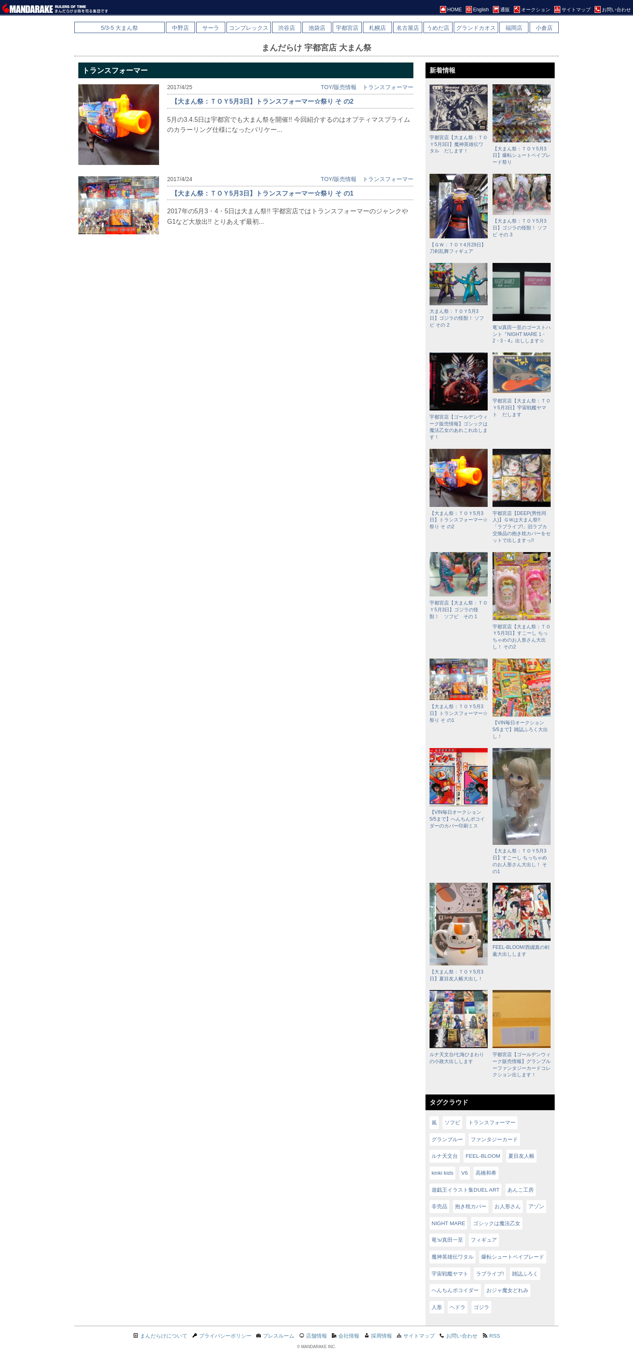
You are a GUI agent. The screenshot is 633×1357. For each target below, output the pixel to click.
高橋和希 (486, 1173)
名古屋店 (407, 28)
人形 (437, 1307)
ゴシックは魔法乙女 (496, 1223)
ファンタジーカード (494, 1139)
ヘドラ (457, 1307)
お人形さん (508, 1206)
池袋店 (316, 28)
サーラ (210, 28)
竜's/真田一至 (447, 1240)
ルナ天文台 (445, 1156)
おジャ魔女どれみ (507, 1290)
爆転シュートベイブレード (512, 1257)
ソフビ (452, 1122)
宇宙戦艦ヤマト (450, 1274)
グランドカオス (476, 28)
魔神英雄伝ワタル (453, 1257)
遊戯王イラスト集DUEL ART (465, 1190)
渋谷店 (286, 28)
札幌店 (377, 28)
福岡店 (513, 28)
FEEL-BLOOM (482, 1156)
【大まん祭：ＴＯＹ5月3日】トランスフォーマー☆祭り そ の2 (262, 101)
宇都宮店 (347, 28)
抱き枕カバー (470, 1206)
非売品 (439, 1206)
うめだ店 (438, 28)
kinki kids (442, 1173)
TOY (327, 87)
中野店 (180, 28)
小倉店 (544, 28)
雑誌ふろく (525, 1274)
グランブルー (447, 1139)
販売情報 (345, 87)
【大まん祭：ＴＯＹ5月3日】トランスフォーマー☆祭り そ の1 (262, 193)
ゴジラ (481, 1307)
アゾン (536, 1206)
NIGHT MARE (448, 1223)
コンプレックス (248, 28)
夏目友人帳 (521, 1156)
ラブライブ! (490, 1274)
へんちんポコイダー (455, 1290)
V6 (464, 1173)
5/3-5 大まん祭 (119, 28)
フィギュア (484, 1240)
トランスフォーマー (388, 87)
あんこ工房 (520, 1190)
